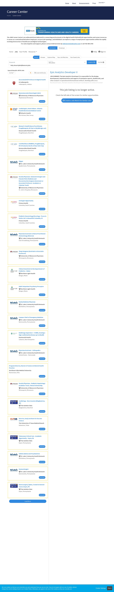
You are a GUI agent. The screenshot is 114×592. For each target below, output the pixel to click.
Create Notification (40, 73)
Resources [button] (31, 52)
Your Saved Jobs (75, 57)
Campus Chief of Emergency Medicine (31, 317)
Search (36, 57)
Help (94, 52)
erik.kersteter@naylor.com (71, 44)
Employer (62, 48)
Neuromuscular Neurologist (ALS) (30, 93)
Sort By (11, 73)
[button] (101, 62)
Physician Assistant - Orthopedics (29, 350)
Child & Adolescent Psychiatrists (29, 454)
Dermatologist (23, 469)
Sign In (102, 52)
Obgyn (21, 161)
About (74, 3)
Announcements (84, 3)
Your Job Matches (62, 57)
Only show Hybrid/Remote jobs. (21, 65)
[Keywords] (28, 62)
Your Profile (23, 52)
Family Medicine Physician (27, 302)
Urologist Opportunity (26, 201)
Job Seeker (52, 48)
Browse (43, 57)
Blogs (94, 3)
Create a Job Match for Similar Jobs (77, 100)
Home (67, 3)
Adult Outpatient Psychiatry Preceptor (31, 286)
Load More (28, 501)
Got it (109, 588)
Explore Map (51, 57)
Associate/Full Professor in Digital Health (32, 80)
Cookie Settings (101, 588)
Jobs (16, 52)
